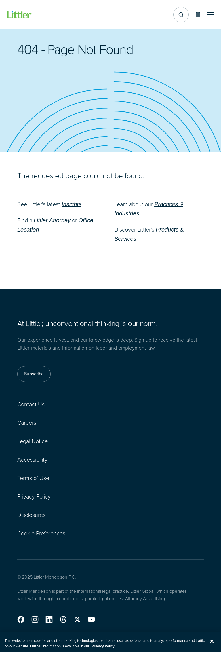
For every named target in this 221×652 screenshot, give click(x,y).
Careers (26, 423)
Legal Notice (32, 441)
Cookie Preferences (41, 533)
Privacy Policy (34, 496)
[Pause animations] (198, 15)
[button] (20, 619)
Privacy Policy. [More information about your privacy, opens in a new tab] (103, 648)
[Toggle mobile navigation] (210, 15)
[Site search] (181, 14)
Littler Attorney (52, 220)
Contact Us (31, 404)
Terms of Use (33, 478)
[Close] (211, 643)
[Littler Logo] (19, 15)
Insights (71, 204)
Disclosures (31, 515)
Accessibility (32, 460)
